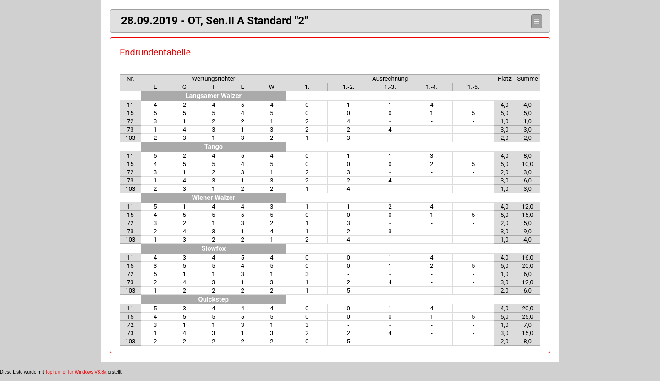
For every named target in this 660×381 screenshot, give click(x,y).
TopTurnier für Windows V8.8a (75, 372)
